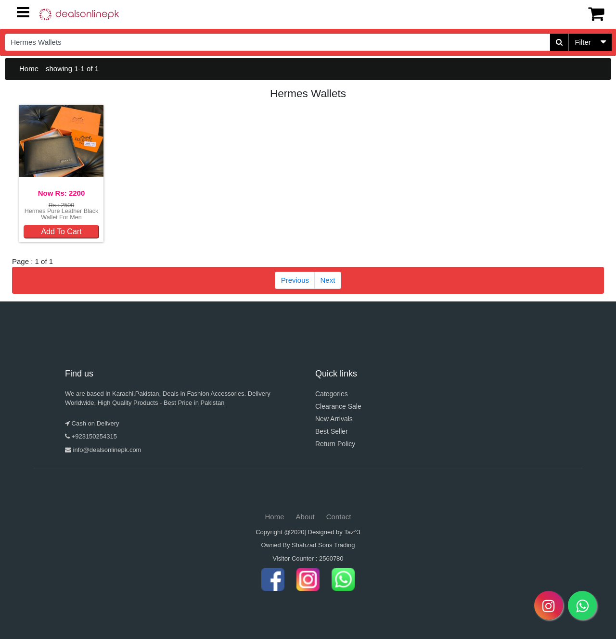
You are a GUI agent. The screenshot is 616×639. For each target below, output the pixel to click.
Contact (338, 517)
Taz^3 (352, 532)
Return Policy (335, 444)
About (305, 517)
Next (328, 280)
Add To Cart (61, 231)
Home (28, 68)
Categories (331, 394)
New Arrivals (334, 419)
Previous (295, 280)
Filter (582, 42)
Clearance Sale (338, 406)
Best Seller (331, 431)
